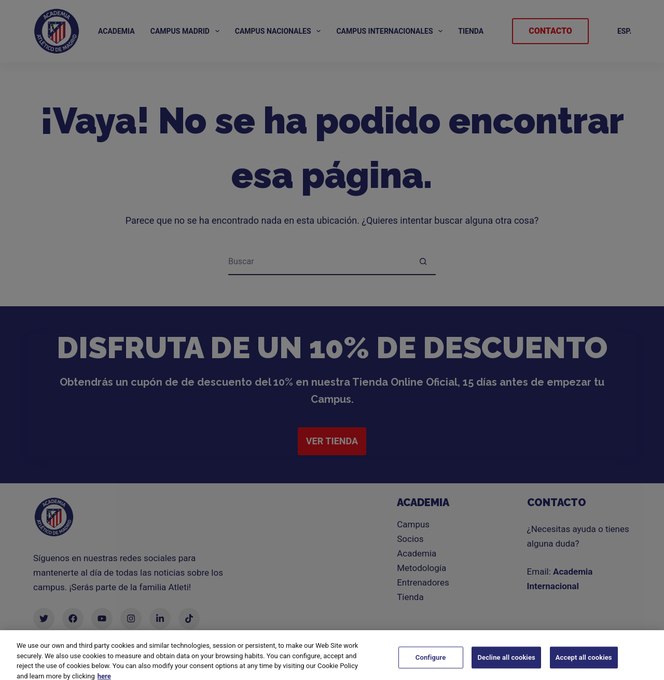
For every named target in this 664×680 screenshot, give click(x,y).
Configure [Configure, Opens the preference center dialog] (431, 666)
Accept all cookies (584, 666)
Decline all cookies (506, 666)
